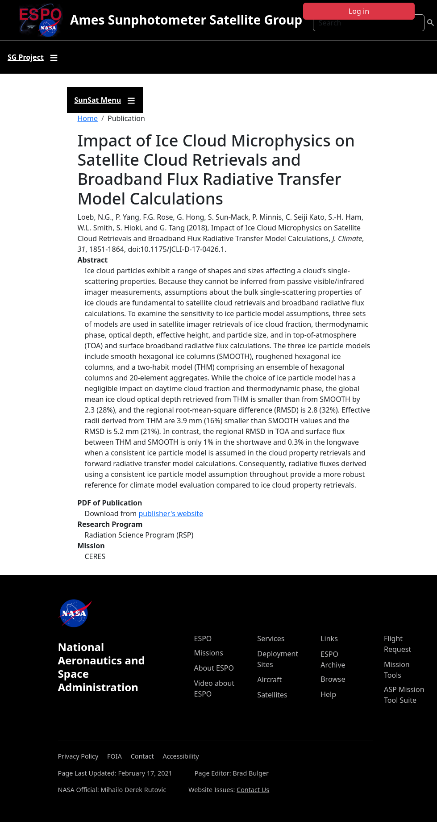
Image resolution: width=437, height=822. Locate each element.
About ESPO (214, 668)
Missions (208, 653)
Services (270, 638)
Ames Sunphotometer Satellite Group (186, 19)
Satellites (272, 695)
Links (329, 638)
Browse (332, 679)
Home (88, 118)
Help (328, 694)
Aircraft (269, 679)
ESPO (203, 638)
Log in (359, 11)
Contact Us (253, 789)
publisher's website (170, 513)
